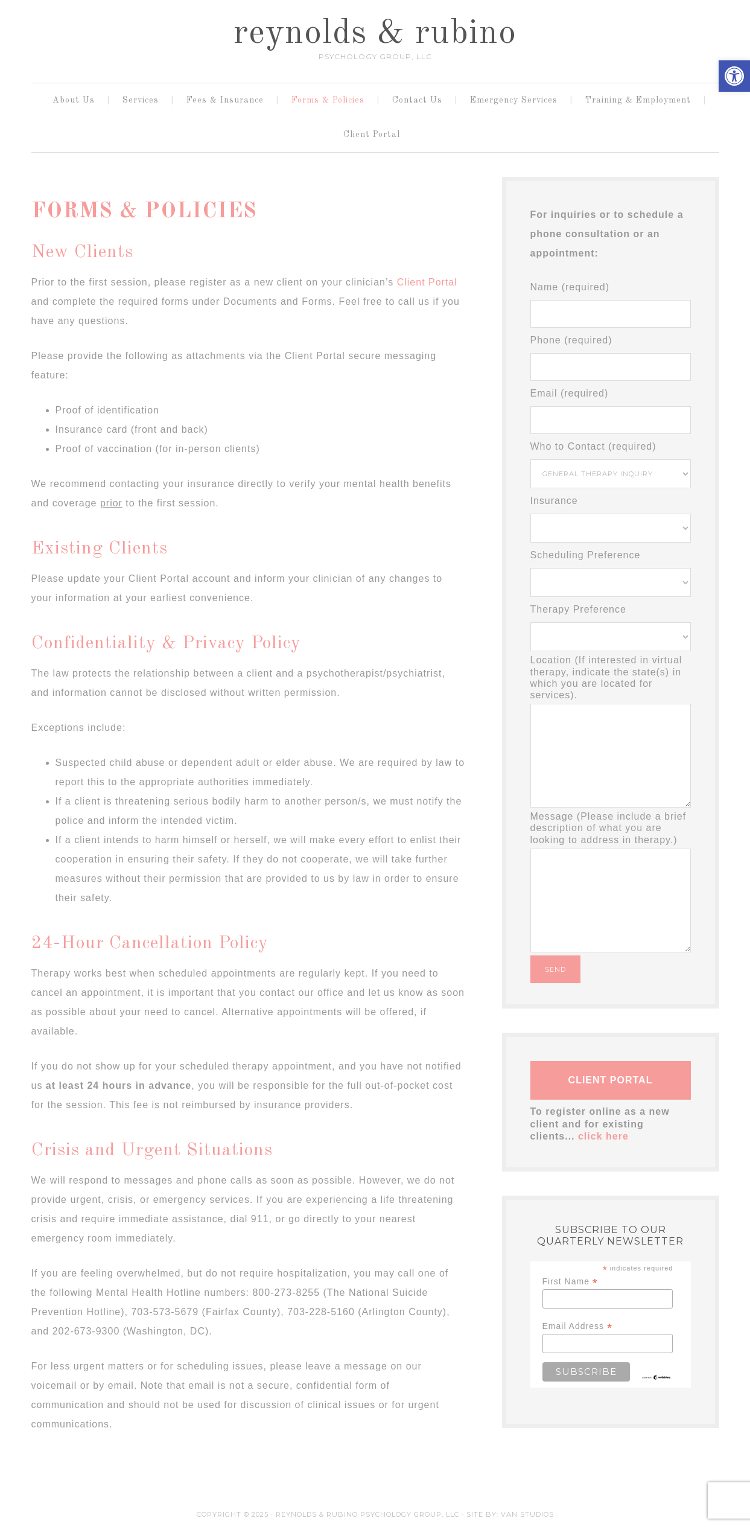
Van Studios (527, 1514)
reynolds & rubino (375, 33)
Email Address (577, 1326)
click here (603, 1136)
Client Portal (427, 282)
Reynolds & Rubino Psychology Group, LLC (367, 1514)
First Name (570, 1281)
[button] (734, 76)
